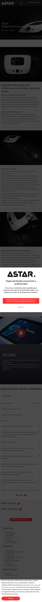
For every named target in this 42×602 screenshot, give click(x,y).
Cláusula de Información (8, 587)
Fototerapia (9, 562)
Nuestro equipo (10, 534)
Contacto (8, 539)
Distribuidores (10, 535)
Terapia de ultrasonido (12, 560)
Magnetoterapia (10, 559)
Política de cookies (11, 542)
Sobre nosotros (10, 532)
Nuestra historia (10, 537)
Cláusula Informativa (12, 541)
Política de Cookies (32, 585)
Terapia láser (9, 555)
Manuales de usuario (12, 575)
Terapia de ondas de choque (14, 552)
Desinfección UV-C (11, 566)
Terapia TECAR (10, 553)
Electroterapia (10, 550)
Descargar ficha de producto (19, 519)
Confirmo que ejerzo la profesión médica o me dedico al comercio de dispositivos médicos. (21, 190)
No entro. (21, 197)
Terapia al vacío (10, 564)
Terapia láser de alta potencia (14, 557)
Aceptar (10, 598)
